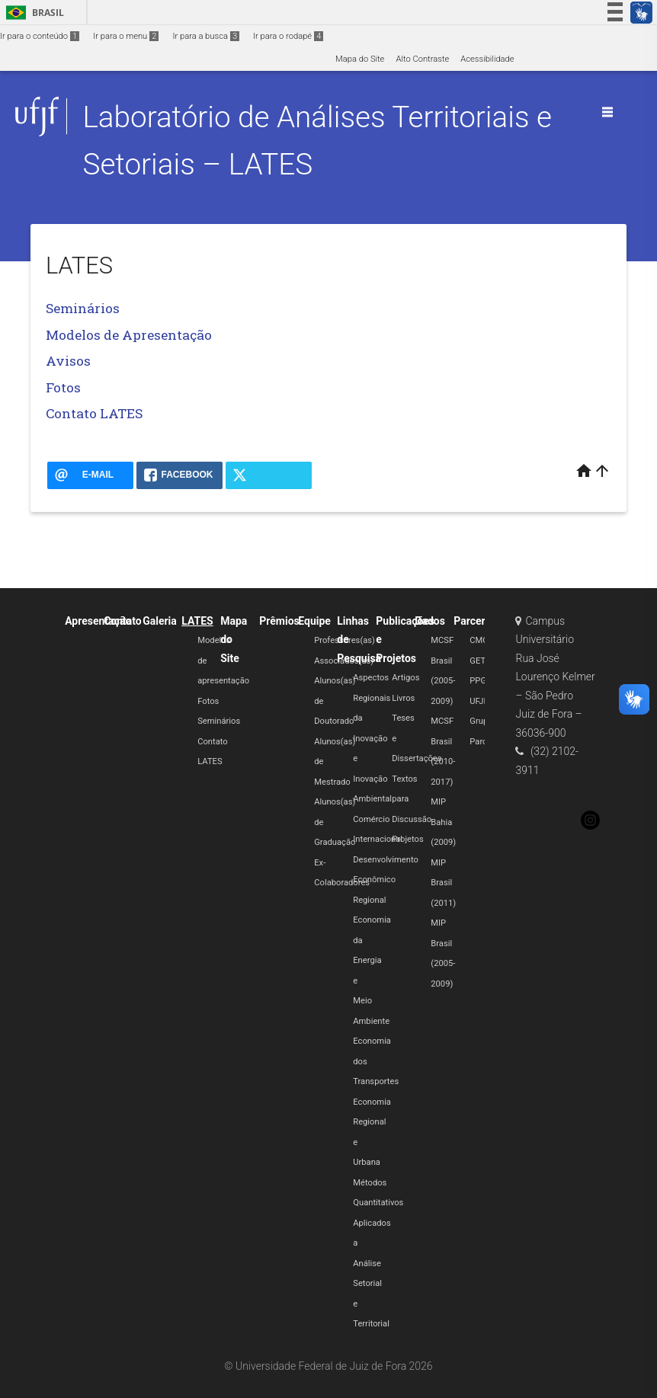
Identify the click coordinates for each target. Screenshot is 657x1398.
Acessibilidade (487, 59)
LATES (197, 621)
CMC (479, 640)
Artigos (405, 678)
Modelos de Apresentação (129, 335)
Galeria (160, 621)
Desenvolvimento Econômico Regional (385, 880)
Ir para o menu (126, 36)
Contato (123, 621)
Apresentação (98, 621)
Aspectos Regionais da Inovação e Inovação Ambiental (372, 738)
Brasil (32, 12)
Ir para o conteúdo (39, 36)
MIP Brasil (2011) (443, 883)
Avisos (68, 360)
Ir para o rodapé (288, 36)
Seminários (83, 308)
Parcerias (476, 621)
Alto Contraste (422, 59)
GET (478, 661)
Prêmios (279, 621)
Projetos (407, 839)
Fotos (63, 387)
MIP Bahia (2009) (443, 822)
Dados (430, 621)
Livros (403, 698)
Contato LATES (94, 413)
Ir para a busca (205, 36)
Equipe (314, 621)
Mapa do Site (359, 59)
